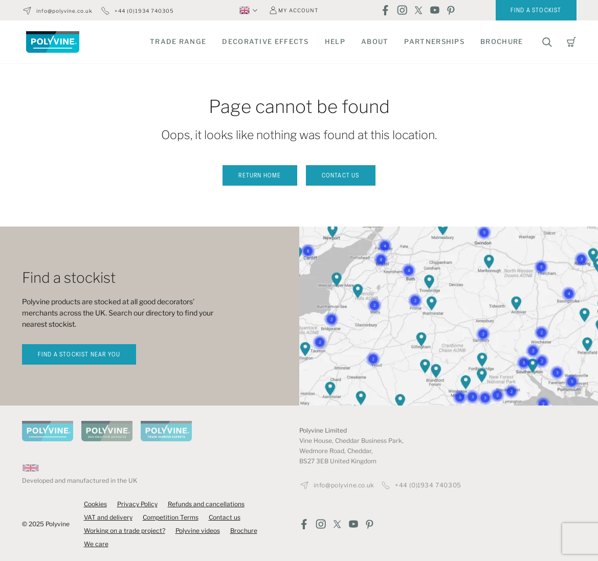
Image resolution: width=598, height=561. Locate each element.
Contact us (341, 176)
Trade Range (178, 41)
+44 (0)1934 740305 (144, 11)
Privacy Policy (137, 504)
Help (335, 41)
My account (298, 10)
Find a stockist (536, 11)
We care (96, 544)
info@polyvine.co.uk (64, 11)
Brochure (501, 41)
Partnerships (434, 41)
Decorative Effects (265, 41)
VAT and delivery (108, 517)
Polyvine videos (197, 530)
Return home (259, 176)
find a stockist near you (79, 355)
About (375, 41)
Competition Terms (170, 517)
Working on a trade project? (124, 530)
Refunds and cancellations (206, 504)
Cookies (95, 504)
